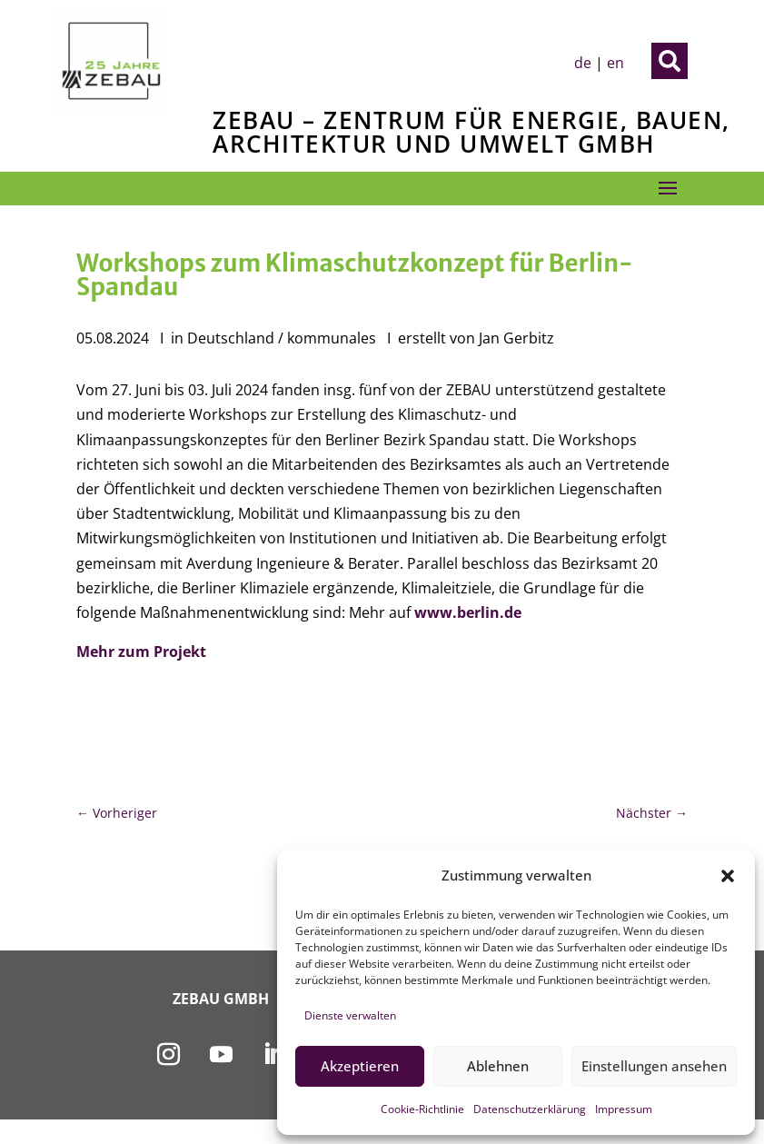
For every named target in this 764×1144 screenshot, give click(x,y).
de (582, 63)
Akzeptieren (360, 1066)
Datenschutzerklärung (529, 1109)
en (615, 63)
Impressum (623, 1109)
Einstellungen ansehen (654, 1066)
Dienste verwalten (350, 1015)
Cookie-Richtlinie (422, 1109)
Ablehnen (498, 1066)
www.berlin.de (467, 612)
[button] (728, 876)
